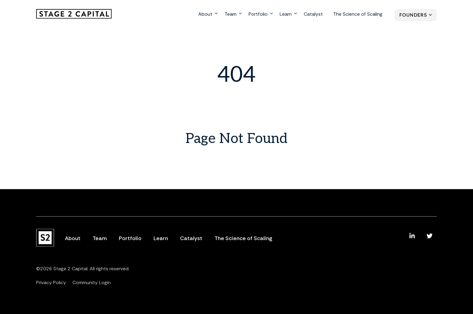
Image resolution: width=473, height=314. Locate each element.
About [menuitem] (205, 14)
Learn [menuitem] (286, 14)
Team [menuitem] (230, 14)
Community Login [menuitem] (91, 282)
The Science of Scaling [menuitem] (358, 14)
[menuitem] (412, 236)
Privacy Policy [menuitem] (51, 282)
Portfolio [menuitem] (258, 14)
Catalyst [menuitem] (313, 14)
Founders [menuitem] (413, 15)
